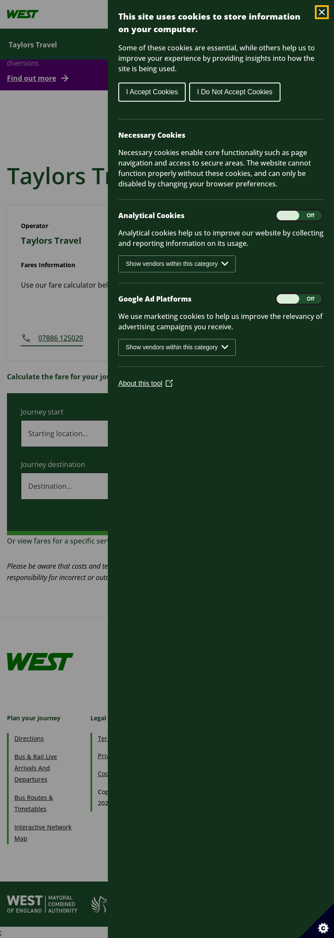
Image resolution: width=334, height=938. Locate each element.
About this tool (145, 383)
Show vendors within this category (177, 264)
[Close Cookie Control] (322, 12)
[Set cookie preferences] (316, 920)
